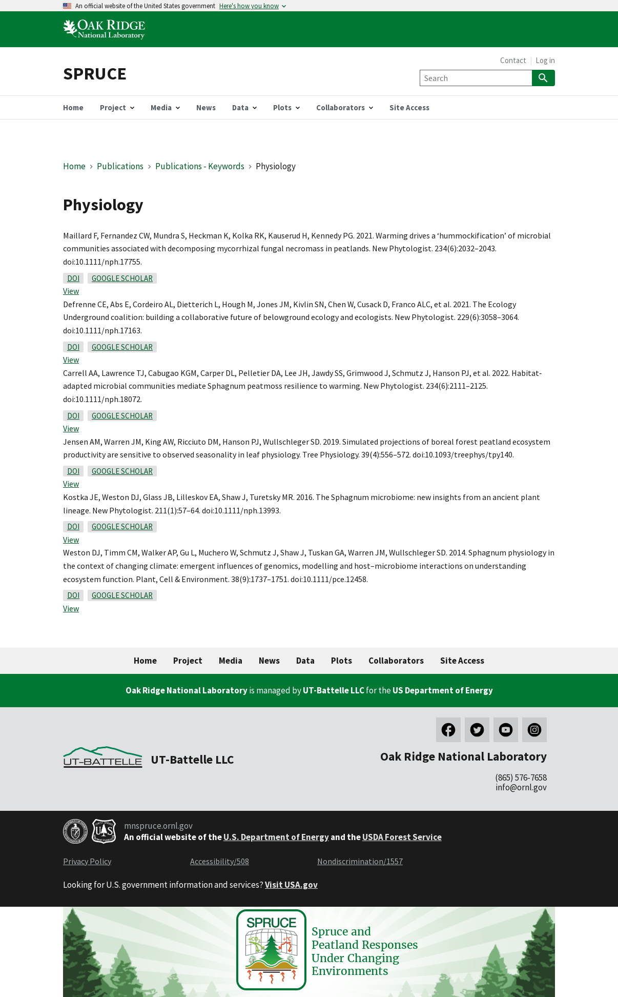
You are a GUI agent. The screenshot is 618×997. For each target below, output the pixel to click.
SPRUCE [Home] (95, 73)
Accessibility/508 (219, 861)
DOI (73, 278)
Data (305, 660)
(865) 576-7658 (521, 777)
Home (74, 166)
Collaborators (396, 660)
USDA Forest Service (402, 837)
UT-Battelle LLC (333, 690)
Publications (120, 166)
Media (230, 660)
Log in (545, 60)
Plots (341, 660)
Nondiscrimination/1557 (360, 861)
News (269, 660)
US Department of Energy (443, 690)
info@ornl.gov (521, 787)
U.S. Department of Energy (276, 837)
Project (187, 660)
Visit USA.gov (291, 884)
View (71, 291)
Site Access (462, 660)
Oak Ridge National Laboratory (187, 690)
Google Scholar (122, 278)
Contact (513, 60)
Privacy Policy (87, 861)
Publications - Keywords (199, 166)
